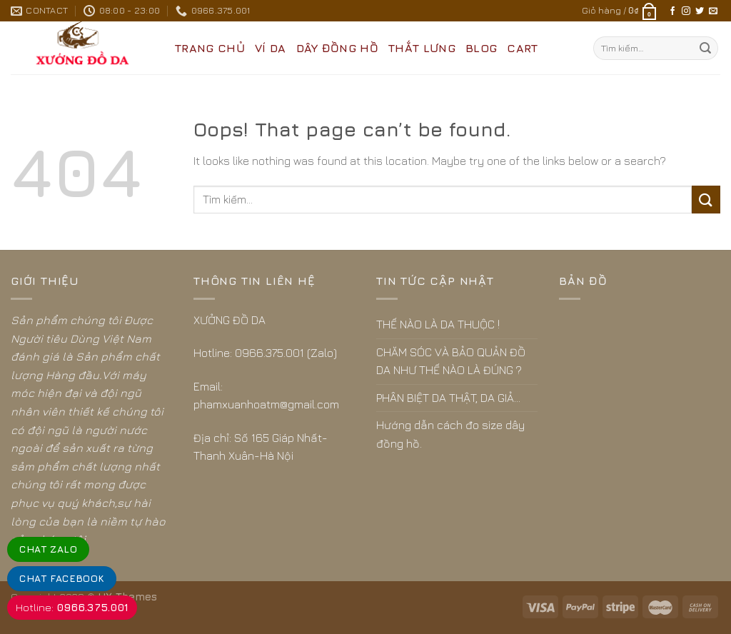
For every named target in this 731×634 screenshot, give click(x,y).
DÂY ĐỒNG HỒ (337, 47)
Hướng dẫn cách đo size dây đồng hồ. (450, 434)
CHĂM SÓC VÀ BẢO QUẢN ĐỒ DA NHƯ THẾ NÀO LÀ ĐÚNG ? (450, 361)
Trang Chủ (210, 47)
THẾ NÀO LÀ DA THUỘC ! (438, 324)
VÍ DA (270, 47)
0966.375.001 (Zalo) (286, 352)
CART (522, 47)
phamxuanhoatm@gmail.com (266, 404)
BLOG (481, 47)
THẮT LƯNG (421, 47)
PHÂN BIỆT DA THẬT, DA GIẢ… (448, 397)
